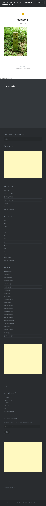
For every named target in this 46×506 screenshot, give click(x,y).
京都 (5, 220)
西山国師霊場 (7, 333)
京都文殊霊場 (7, 293)
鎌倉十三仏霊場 (7, 257)
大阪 (5, 229)
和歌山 (5, 226)
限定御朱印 (6, 203)
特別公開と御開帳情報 (9, 197)
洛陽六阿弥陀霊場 (8, 284)
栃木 (5, 206)
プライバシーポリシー (10, 400)
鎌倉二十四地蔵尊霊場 (9, 320)
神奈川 (5, 245)
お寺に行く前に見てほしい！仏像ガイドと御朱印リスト (17, 3)
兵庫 (5, 232)
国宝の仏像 (6, 190)
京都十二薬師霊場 (8, 287)
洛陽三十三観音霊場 (8, 305)
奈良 (5, 223)
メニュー (41, 2)
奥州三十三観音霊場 (8, 311)
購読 (7, 432)
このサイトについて (8, 397)
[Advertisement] (23, 164)
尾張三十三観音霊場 (8, 308)
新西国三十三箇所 (8, 277)
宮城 (5, 248)
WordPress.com (35, 502)
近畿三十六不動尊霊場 (9, 323)
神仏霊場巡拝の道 (8, 271)
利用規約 (7, 402)
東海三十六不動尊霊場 (9, 209)
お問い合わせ (7, 405)
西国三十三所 (7, 274)
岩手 (5, 251)
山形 (5, 254)
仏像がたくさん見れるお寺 (10, 194)
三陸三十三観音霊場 (8, 314)
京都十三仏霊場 (7, 290)
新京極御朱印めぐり (8, 299)
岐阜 (5, 239)
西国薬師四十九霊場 (8, 280)
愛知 (5, 236)
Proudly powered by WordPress (14, 502)
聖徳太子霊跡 (7, 326)
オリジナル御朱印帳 (8, 200)
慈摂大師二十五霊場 (8, 336)
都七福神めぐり (7, 296)
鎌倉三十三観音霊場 (8, 317)
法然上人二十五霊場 (8, 330)
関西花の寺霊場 (7, 302)
